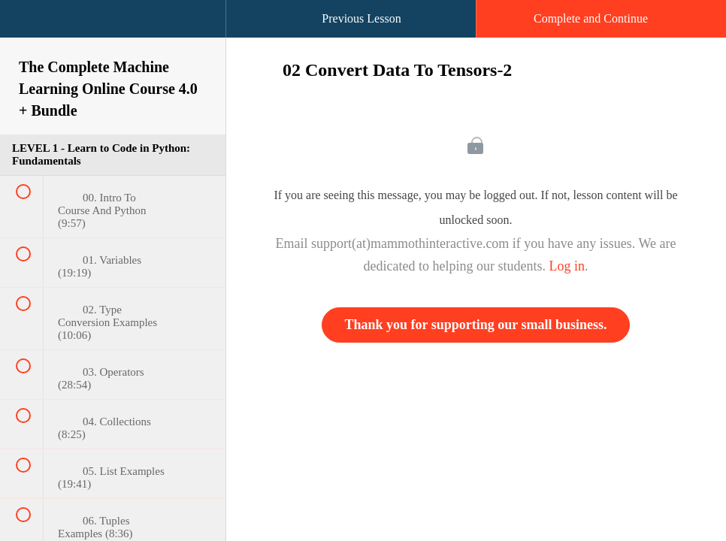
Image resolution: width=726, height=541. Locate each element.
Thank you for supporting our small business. (476, 324)
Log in (567, 266)
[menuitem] (112, 34)
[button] (26, 26)
